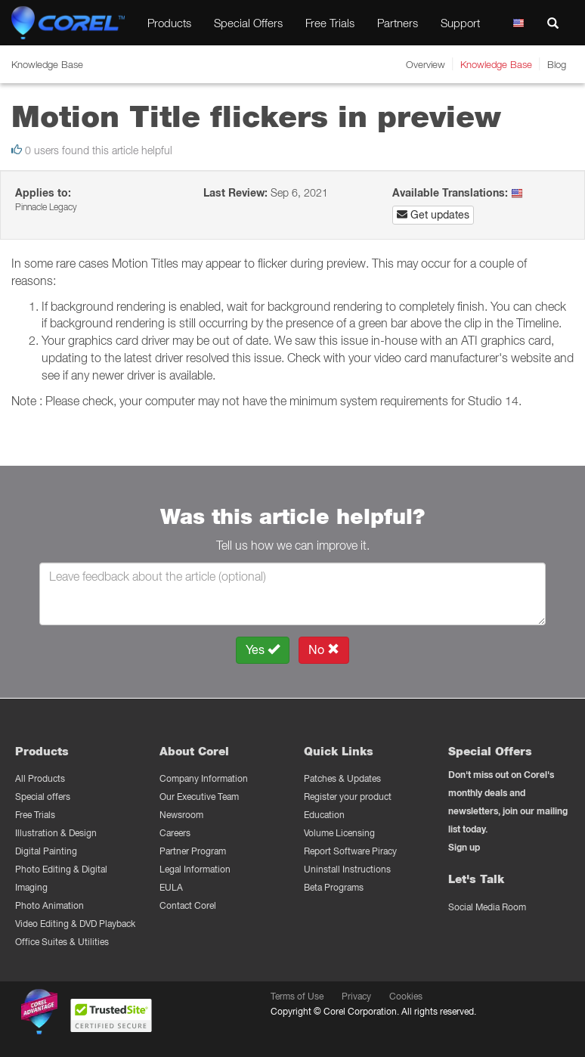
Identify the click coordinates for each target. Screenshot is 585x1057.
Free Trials (329, 22)
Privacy (356, 996)
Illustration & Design (56, 832)
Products (169, 22)
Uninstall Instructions (347, 869)
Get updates (433, 215)
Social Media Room (487, 907)
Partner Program (192, 851)
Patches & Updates (342, 778)
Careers (174, 832)
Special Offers (248, 22)
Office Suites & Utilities (62, 941)
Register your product (348, 796)
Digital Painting (46, 851)
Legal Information (195, 869)
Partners (397, 22)
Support (460, 22)
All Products (40, 778)
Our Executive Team (199, 796)
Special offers (42, 796)
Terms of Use (297, 996)
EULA (171, 887)
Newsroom (181, 814)
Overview (425, 64)
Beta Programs (334, 887)
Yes (263, 650)
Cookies (405, 996)
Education (324, 814)
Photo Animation (49, 905)
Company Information (203, 778)
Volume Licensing (339, 832)
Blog (556, 64)
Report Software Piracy (350, 851)
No (323, 650)
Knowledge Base (496, 64)
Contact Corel (187, 905)
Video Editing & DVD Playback (75, 923)
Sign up (464, 847)
